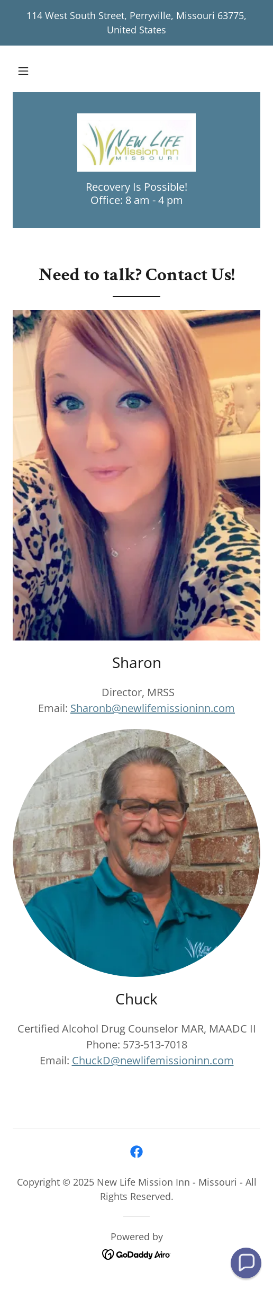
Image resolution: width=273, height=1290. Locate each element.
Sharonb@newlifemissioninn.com (152, 708)
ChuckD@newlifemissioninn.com (153, 1060)
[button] (23, 71)
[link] (136, 142)
